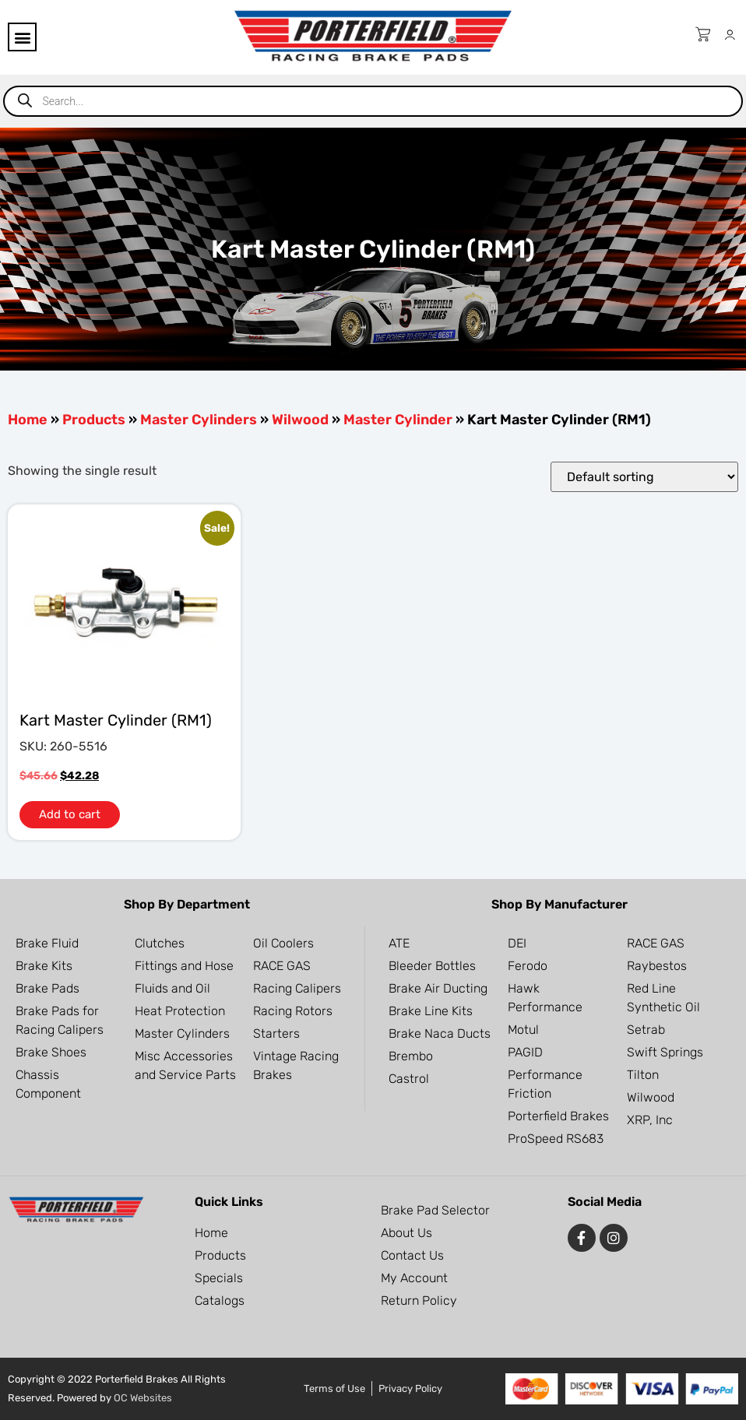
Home (28, 419)
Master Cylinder (397, 419)
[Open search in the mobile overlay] (372, 101)
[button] (22, 37)
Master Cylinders (198, 419)
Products (93, 419)
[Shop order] (644, 477)
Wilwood (300, 419)
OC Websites (143, 1398)
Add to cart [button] (69, 814)
